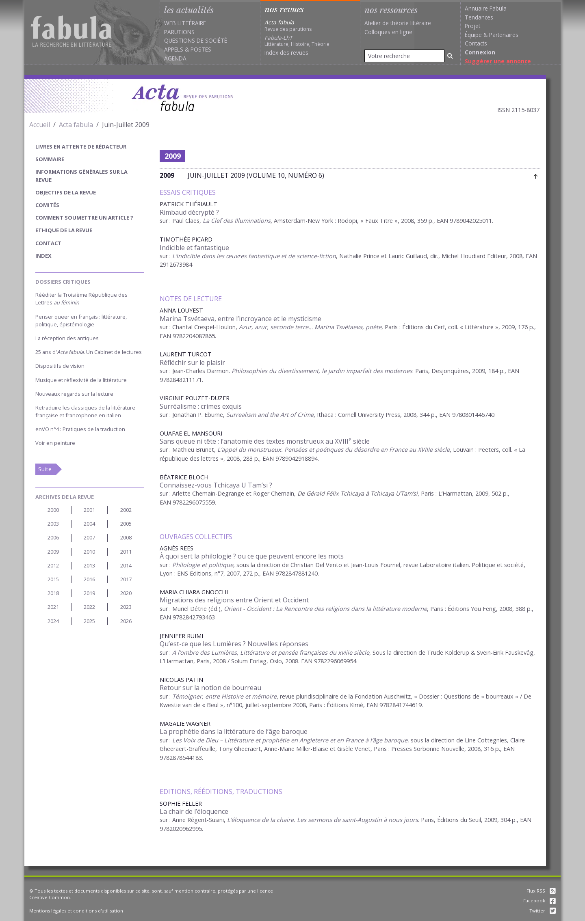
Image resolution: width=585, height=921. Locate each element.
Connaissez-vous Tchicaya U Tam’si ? (216, 485)
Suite (45, 469)
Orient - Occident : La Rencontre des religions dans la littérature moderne (324, 609)
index (43, 255)
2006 (53, 537)
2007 (89, 537)
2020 (126, 593)
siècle (360, 652)
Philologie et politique (202, 565)
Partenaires (503, 35)
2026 (126, 621)
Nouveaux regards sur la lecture (74, 393)
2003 (53, 523)
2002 (126, 509)
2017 (126, 579)
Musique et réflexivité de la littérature (81, 380)
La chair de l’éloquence (194, 811)
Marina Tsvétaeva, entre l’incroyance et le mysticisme (240, 318)
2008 (126, 537)
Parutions (179, 32)
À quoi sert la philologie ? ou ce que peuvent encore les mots (252, 556)
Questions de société (195, 40)
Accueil (39, 124)
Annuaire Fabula (486, 8)
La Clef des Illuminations (237, 220)
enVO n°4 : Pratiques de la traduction (80, 429)
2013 (89, 565)
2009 (53, 551)
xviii (343, 652)
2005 (126, 523)
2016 (89, 579)
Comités (47, 205)
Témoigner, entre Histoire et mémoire (224, 696)
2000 (53, 509)
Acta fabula (76, 124)
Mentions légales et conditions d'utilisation (76, 911)
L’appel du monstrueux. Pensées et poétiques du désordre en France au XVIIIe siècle (333, 449)
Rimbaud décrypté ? (189, 212)
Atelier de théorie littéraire (397, 23)
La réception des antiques (67, 338)
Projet (472, 26)
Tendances (479, 17)
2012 (53, 565)
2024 (53, 621)
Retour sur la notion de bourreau (210, 687)
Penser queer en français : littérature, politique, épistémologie (81, 320)
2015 (53, 579)
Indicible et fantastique (194, 247)
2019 (89, 593)
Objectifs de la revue (65, 192)
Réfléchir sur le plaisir (192, 362)
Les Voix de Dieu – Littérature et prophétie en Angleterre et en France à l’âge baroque (289, 740)
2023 (126, 606)
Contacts (476, 43)
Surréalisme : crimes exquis (201, 406)
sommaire (49, 159)
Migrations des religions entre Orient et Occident (234, 599)
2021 (53, 606)
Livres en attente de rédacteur (80, 146)
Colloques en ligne (388, 32)
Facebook (539, 900)
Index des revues (286, 52)
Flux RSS (541, 891)
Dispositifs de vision (59, 365)
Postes (201, 49)
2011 (126, 551)
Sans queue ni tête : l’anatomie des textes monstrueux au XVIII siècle (265, 441)
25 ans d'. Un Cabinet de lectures (88, 352)
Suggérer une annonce (498, 61)
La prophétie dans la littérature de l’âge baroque (234, 731)
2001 (89, 509)
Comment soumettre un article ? (84, 217)
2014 (126, 565)
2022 (89, 606)
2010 (89, 551)
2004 (89, 523)
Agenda (175, 58)
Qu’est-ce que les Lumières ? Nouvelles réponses (234, 643)
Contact (48, 243)
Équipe (473, 35)
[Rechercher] (450, 56)
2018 (53, 593)
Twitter (542, 911)
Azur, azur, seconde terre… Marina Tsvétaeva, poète (310, 327)
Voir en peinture (55, 442)
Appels (173, 49)
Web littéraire (185, 23)
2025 (89, 621)
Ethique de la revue (63, 230)
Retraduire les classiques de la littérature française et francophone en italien (85, 411)
